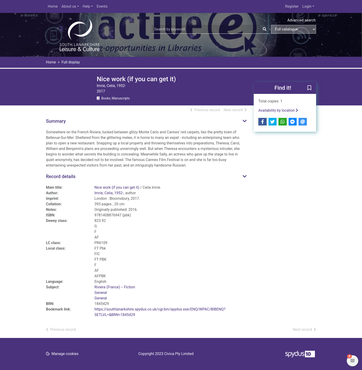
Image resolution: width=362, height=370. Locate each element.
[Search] (264, 29)
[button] (309, 88)
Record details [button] (60, 176)
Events (102, 6)
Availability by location (278, 110)
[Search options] (293, 29)
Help (86, 6)
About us (68, 6)
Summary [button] (56, 121)
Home (53, 6)
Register (292, 6)
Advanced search (301, 20)
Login (306, 6)
